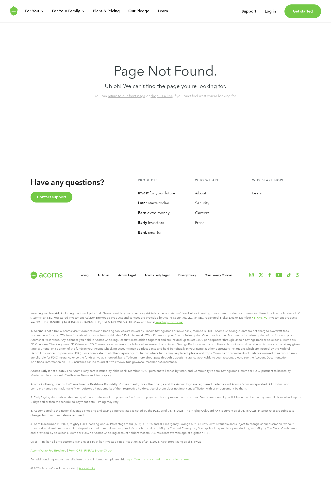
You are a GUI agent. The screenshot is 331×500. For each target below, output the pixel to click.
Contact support (51, 197)
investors (151, 222)
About (200, 193)
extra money (154, 212)
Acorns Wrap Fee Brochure (48, 450)
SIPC (264, 317)
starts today (153, 203)
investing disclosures (169, 322)
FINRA (256, 317)
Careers (202, 212)
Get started (303, 11)
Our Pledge (138, 15)
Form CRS (75, 450)
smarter (150, 232)
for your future (156, 193)
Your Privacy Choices (218, 275)
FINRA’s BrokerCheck (98, 450)
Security (202, 203)
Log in (270, 13)
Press (199, 222)
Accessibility (87, 468)
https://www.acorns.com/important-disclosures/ (157, 459)
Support (249, 13)
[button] (297, 275)
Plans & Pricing (106, 15)
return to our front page (126, 96)
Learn (163, 15)
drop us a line (162, 96)
